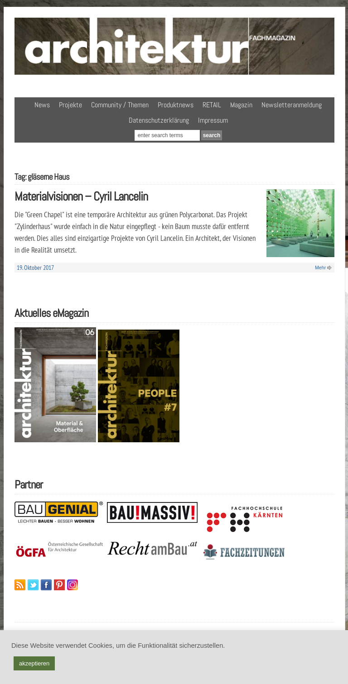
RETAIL (212, 105)
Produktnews (175, 105)
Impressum (213, 120)
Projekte (70, 105)
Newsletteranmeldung (291, 105)
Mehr (320, 267)
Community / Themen (120, 105)
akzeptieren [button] (34, 663)
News (42, 105)
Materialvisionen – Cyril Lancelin (81, 196)
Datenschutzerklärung (159, 120)
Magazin (241, 105)
